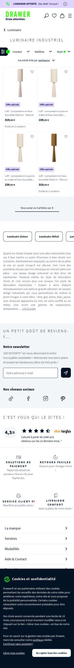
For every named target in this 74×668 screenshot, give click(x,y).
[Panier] (62, 15)
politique (38, 640)
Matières (44, 51)
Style (64, 51)
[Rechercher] (46, 16)
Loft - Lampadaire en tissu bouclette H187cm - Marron (53, 177)
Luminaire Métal (49, 236)
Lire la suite (29, 309)
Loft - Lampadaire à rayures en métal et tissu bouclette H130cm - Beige (20, 179)
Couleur (22, 51)
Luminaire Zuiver (17, 236)
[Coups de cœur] (54, 15)
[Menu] (70, 15)
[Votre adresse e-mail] (30, 373)
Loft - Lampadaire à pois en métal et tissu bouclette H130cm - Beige (53, 114)
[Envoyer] (66, 373)
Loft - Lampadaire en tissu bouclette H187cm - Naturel (19, 113)
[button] (37, 56)
